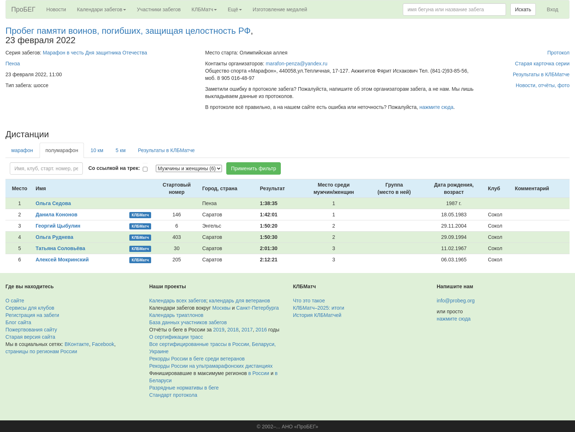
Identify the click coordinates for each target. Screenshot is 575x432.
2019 (218, 330)
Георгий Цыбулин (58, 226)
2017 (247, 330)
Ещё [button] (235, 9)
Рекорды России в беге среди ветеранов (197, 359)
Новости (56, 9)
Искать (523, 9)
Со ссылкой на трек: (114, 168)
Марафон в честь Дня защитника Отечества (95, 53)
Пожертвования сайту (31, 330)
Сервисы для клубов (29, 308)
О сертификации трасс (176, 337)
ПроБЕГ (23, 9)
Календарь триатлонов (176, 315)
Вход (552, 9)
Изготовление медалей (280, 9)
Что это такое (309, 300)
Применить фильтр (253, 168)
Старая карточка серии (542, 63)
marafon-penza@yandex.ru (296, 63)
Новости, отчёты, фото (543, 85)
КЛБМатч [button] (204, 9)
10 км (96, 150)
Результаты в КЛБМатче (541, 74)
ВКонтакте (77, 344)
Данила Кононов (56, 214)
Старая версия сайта (30, 337)
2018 (233, 330)
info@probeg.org (456, 300)
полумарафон (61, 150)
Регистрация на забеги (32, 315)
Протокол (558, 53)
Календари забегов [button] (101, 9)
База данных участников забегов (188, 322)
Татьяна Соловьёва (60, 248)
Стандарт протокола (173, 395)
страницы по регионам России (41, 351)
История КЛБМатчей (317, 315)
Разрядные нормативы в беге (184, 388)
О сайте (14, 300)
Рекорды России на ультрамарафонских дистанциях (211, 366)
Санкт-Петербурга (257, 308)
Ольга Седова (53, 203)
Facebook (103, 344)
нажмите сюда (436, 107)
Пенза (12, 63)
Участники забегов (159, 9)
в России (258, 373)
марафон (22, 150)
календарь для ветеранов (239, 300)
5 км (120, 150)
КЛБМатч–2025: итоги (318, 308)
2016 (261, 330)
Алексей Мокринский (62, 259)
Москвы (221, 308)
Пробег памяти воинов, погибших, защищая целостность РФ (128, 31)
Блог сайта (18, 322)
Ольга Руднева (54, 237)
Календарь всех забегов (177, 300)
